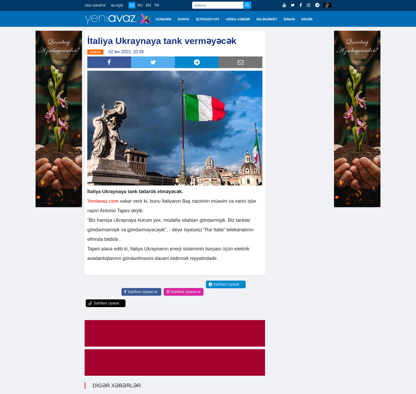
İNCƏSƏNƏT (267, 19)
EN (148, 5)
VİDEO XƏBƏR (238, 19)
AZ (131, 5)
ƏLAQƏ (117, 5)
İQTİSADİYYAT (207, 19)
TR (156, 5)
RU (140, 5)
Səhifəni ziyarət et (140, 292)
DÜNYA (183, 19)
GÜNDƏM (163, 19)
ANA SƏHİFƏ (95, 5)
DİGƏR (307, 19)
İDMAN (289, 19)
